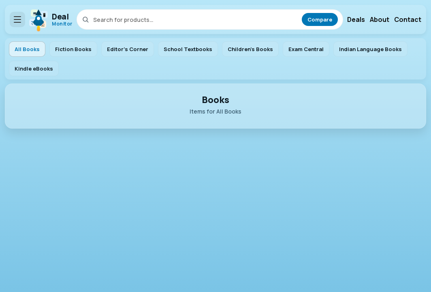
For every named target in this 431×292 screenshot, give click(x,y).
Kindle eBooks (34, 68)
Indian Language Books (370, 49)
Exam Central (306, 49)
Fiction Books (73, 49)
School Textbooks (188, 49)
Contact (407, 19)
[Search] (195, 19)
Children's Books (250, 49)
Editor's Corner (127, 49)
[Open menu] (17, 19)
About (379, 19)
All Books (27, 49)
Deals (356, 19)
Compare (319, 19)
